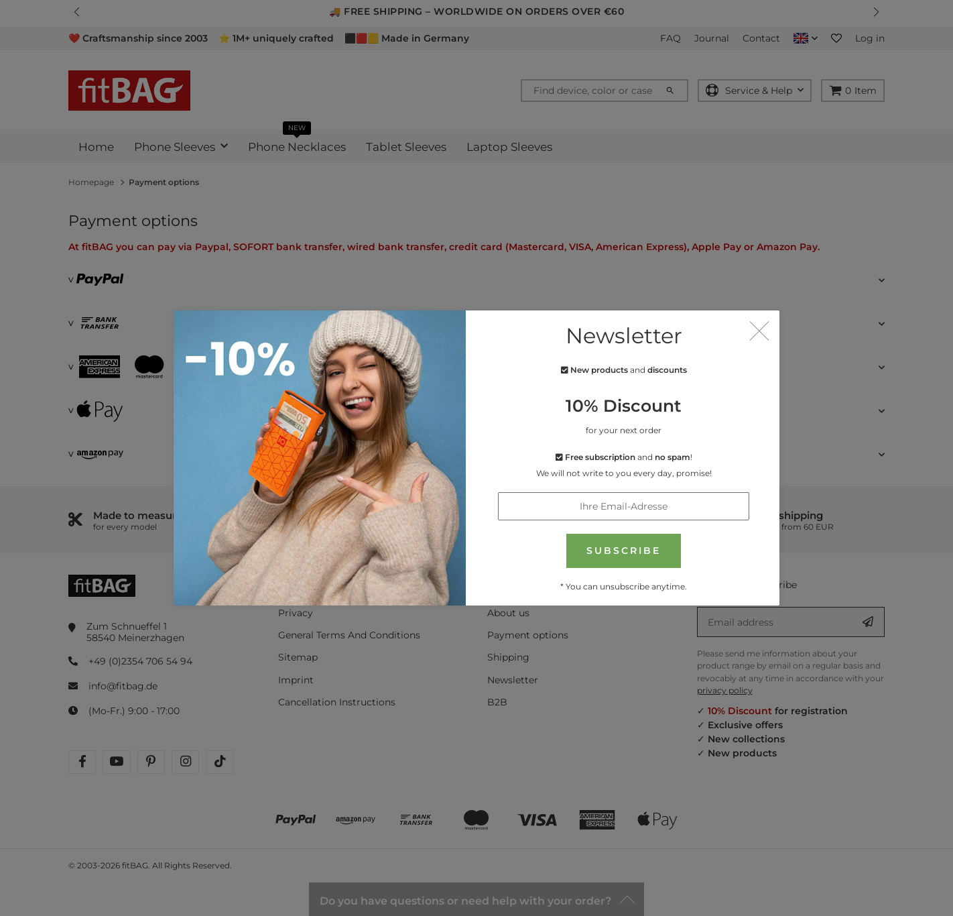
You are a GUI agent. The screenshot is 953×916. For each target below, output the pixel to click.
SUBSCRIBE (623, 549)
